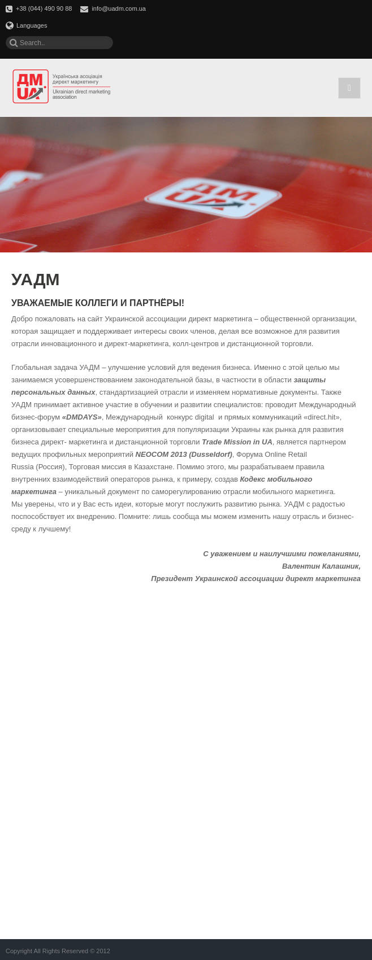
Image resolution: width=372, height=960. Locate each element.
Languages (26, 25)
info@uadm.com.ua (119, 8)
